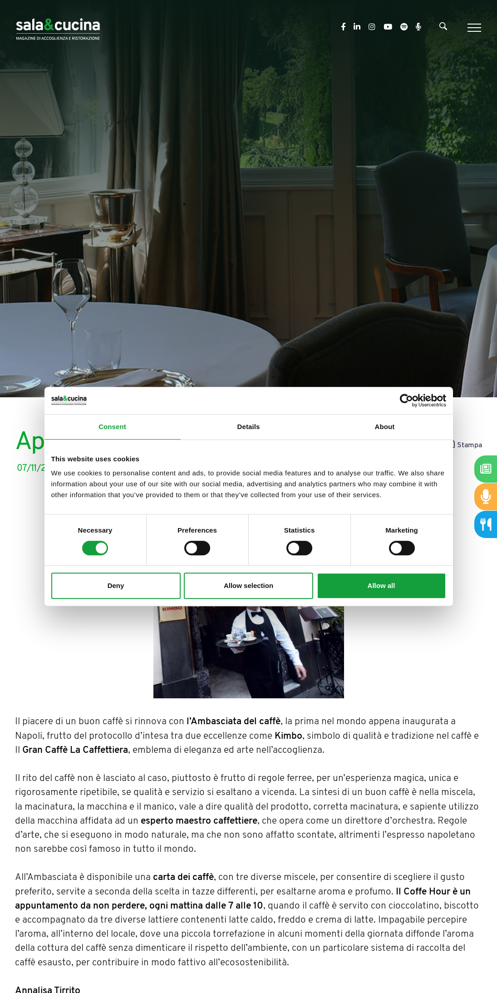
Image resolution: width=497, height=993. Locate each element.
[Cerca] (443, 28)
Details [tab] (248, 426)
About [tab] (385, 426)
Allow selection (248, 585)
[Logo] (58, 27)
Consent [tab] (112, 426)
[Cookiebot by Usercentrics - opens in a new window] (406, 400)
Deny (116, 585)
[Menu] (473, 28)
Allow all (381, 585)
